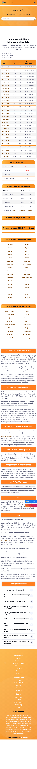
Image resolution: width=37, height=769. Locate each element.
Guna (10, 297)
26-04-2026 (5, 79)
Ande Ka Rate (25, 767)
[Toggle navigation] (34, 2)
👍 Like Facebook (30, 501)
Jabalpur (10, 274)
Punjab (27, 357)
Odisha (10, 357)
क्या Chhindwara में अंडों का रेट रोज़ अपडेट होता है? (16, 648)
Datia (10, 314)
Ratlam (27, 284)
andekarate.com (6, 466)
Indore (27, 320)
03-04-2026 (5, 150)
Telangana (10, 364)
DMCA (18, 703)
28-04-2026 (5, 73)
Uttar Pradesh (27, 364)
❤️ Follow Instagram (31, 505)
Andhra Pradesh (10, 341)
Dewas (27, 281)
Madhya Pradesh (10, 354)
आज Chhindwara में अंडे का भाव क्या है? (14, 619)
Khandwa (10, 294)
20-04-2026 (5, 98)
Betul (27, 317)
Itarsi (10, 310)
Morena (27, 310)
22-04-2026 (5, 91)
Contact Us (18, 698)
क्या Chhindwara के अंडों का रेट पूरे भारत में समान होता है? (16, 654)
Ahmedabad (18, 712)
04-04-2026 (5, 147)
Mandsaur (10, 304)
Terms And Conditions (18, 693)
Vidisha (27, 297)
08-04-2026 (5, 135)
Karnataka (27, 351)
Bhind (10, 317)
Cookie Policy (18, 690)
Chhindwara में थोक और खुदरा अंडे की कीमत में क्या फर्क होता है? (17, 642)
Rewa (10, 287)
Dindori (10, 324)
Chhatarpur (10, 300)
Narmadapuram (27, 307)
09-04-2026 (5, 131)
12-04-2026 (5, 122)
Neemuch (10, 320)
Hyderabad (18, 720)
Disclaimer (18, 700)
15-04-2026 (5, 113)
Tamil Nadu (27, 361)
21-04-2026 (5, 95)
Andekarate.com (6, 570)
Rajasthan (10, 361)
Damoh (27, 300)
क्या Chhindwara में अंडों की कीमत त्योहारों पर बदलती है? (15, 666)
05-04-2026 (5, 144)
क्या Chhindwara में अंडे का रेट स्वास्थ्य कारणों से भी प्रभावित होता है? (16, 672)
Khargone (27, 304)
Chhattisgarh (10, 344)
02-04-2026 (5, 153)
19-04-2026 (5, 101)
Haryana (27, 347)
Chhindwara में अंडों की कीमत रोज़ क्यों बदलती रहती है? (17, 625)
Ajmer (18, 715)
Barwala (18, 710)
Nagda (27, 314)
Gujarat (10, 347)
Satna (10, 284)
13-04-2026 (5, 119)
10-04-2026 (5, 128)
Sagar (10, 281)
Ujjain (27, 277)
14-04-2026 (5, 116)
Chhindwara (27, 294)
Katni (27, 287)
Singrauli (10, 290)
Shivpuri (27, 327)
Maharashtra (27, 354)
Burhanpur (27, 290)
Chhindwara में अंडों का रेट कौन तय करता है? (15, 631)
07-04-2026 (5, 138)
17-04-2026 (5, 107)
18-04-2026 (5, 104)
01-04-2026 (5, 156)
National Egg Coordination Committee (22, 211)
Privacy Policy (18, 695)
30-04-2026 (5, 67)
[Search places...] (18, 18)
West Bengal (27, 367)
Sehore (27, 324)
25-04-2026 (5, 82)
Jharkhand (10, 351)
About (18, 688)
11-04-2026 (5, 125)
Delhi (27, 344)
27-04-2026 (5, 76)
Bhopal (27, 274)
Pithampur (10, 307)
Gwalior (10, 277)
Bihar (27, 341)
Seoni (10, 327)
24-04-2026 (5, 85)
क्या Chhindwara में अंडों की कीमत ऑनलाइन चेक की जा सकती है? (17, 660)
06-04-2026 (5, 141)
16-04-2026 (5, 110)
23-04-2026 (5, 88)
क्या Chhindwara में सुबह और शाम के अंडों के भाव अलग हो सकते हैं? (16, 636)
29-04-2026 (5, 70)
